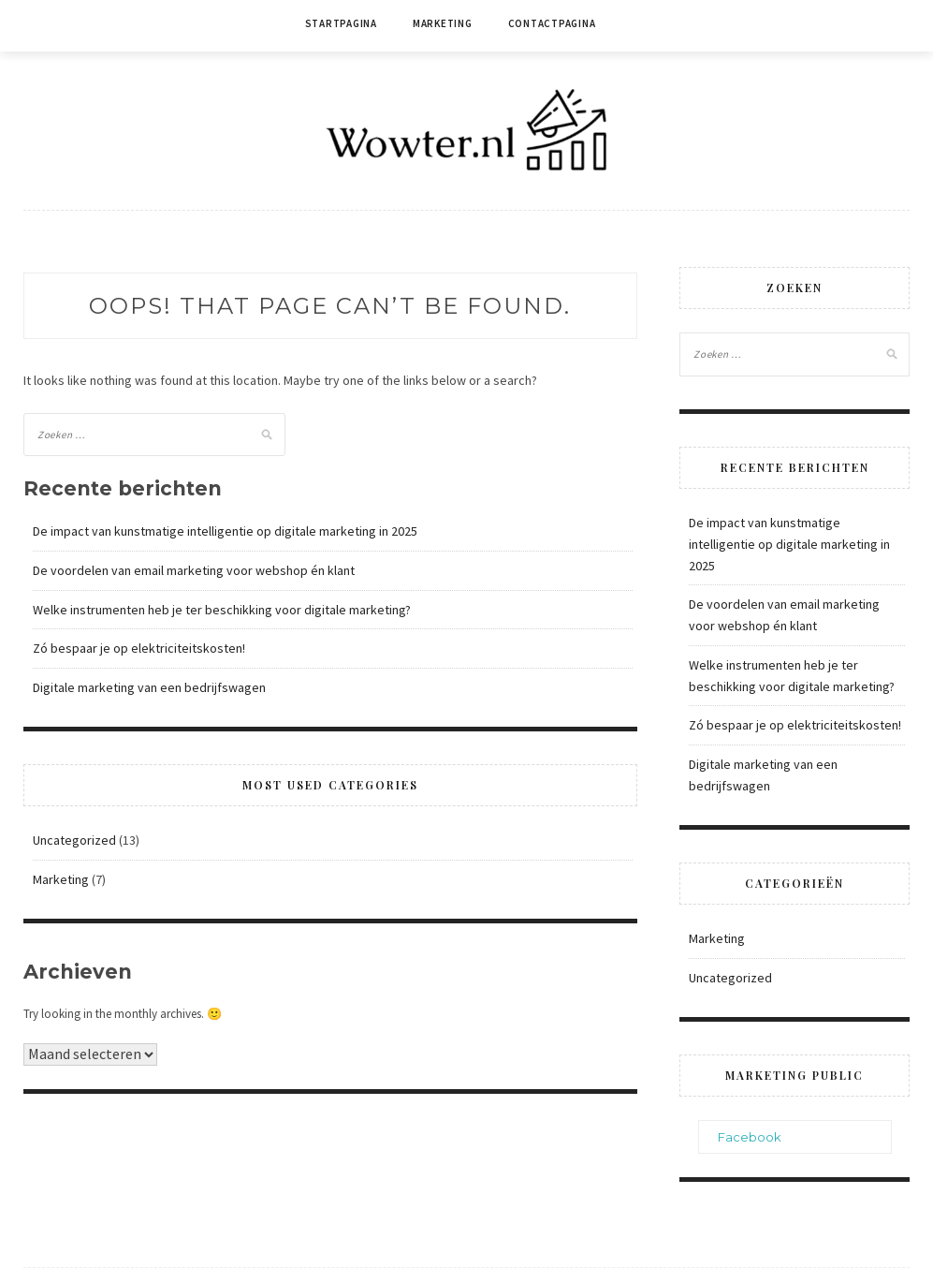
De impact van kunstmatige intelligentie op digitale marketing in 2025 (225, 531)
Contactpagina (552, 23)
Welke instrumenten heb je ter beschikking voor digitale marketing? (222, 609)
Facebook (749, 1136)
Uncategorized (74, 840)
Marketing (443, 23)
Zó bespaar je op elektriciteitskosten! (139, 648)
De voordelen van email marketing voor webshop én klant (194, 570)
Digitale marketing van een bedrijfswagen (149, 687)
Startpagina (341, 23)
